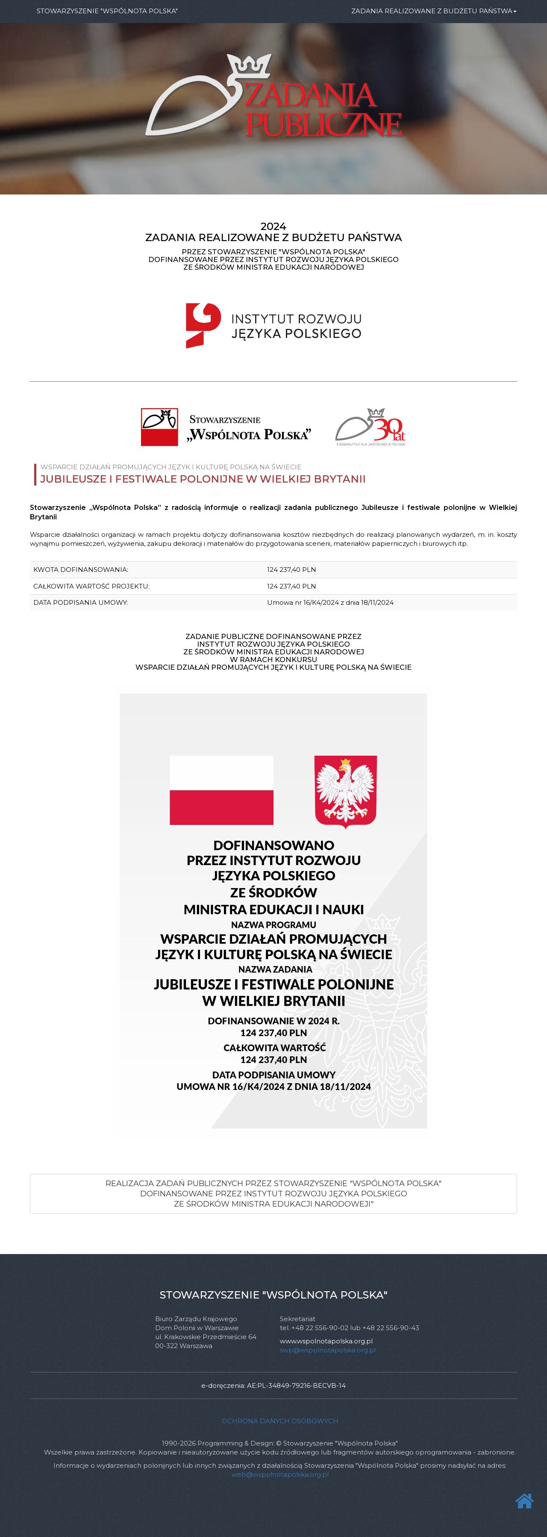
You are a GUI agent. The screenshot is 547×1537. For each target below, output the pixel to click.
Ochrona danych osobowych (280, 1421)
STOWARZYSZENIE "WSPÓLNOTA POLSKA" (107, 11)
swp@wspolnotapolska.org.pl (328, 1350)
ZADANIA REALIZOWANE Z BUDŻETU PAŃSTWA (434, 11)
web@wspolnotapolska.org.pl (280, 1474)
